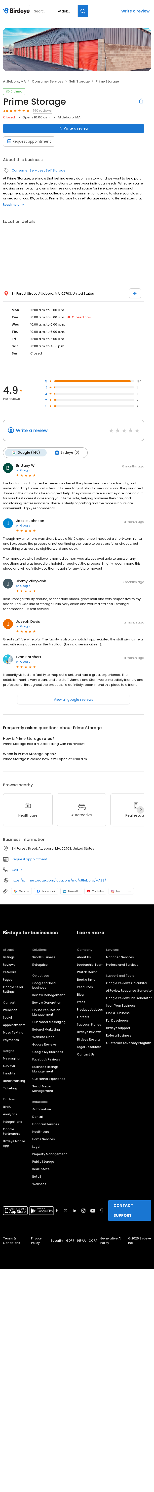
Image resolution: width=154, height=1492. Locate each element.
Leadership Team (90, 965)
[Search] (83, 11)
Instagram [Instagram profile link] (121, 891)
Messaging (11, 1058)
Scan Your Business (121, 1005)
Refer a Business (118, 1035)
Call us (17, 870)
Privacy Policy (36, 1240)
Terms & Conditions (11, 1240)
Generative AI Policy (110, 1240)
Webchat (10, 1010)
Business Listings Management (45, 1069)
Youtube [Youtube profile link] (95, 891)
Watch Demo (87, 972)
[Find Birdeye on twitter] (66, 1210)
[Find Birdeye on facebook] (57, 1210)
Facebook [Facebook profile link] (46, 891)
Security (57, 1240)
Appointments (14, 1025)
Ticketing (10, 1088)
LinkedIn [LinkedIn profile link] (71, 891)
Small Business (43, 957)
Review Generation (46, 1002)
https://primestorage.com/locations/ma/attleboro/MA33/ (59, 880)
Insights (9, 1073)
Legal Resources (89, 1047)
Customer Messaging (49, 1022)
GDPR (70, 1240)
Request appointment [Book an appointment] (29, 141)
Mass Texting (13, 1032)
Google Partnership (12, 1131)
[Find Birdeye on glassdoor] (101, 1210)
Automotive (41, 1109)
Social (7, 1017)
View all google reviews (73, 699)
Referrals (9, 972)
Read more (13, 204)
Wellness (39, 1184)
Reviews (9, 965)
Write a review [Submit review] (73, 128)
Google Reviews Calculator (126, 983)
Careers (83, 1017)
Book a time (86, 979)
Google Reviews (44, 1044)
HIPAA (81, 1240)
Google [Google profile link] (21, 891)
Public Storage (43, 1161)
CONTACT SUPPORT (123, 1210)
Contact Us (86, 1054)
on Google (23, 470)
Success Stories (89, 1024)
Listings (9, 957)
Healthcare (40, 1132)
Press (81, 1002)
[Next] (140, 810)
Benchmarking (14, 1081)
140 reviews (42, 110)
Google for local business (44, 985)
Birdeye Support (118, 1028)
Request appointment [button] (29, 859)
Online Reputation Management (46, 1012)
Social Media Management (42, 1088)
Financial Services (45, 1124)
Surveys (9, 1066)
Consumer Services (47, 81)
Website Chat (43, 1037)
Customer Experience (48, 1079)
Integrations (12, 1122)
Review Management (48, 995)
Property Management (49, 1154)
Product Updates (90, 1009)
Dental (37, 1117)
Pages (7, 979)
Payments (11, 1040)
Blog (80, 994)
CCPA (93, 1240)
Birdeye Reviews (89, 1032)
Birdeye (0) (66, 452)
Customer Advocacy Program (128, 1043)
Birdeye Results (89, 1039)
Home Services (43, 1139)
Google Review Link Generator (129, 998)
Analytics (10, 1114)
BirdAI (7, 1107)
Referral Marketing (46, 1029)
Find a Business (118, 1013)
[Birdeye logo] (17, 11)
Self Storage (79, 81)
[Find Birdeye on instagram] (83, 1210)
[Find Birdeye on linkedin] (75, 1210)
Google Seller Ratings (13, 989)
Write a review (135, 11)
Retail (36, 1176)
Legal (36, 1146)
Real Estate (41, 1169)
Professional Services (122, 965)
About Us (84, 957)
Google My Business (47, 1052)
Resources (85, 987)
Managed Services (120, 957)
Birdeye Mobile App (14, 1143)
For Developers (117, 1020)
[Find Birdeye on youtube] (92, 1210)
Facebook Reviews (46, 1059)
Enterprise (40, 965)
